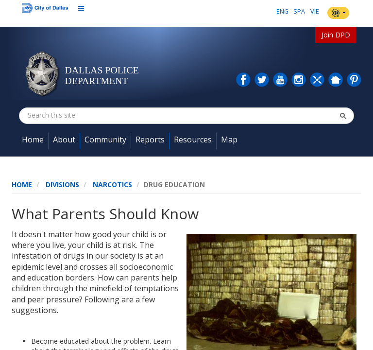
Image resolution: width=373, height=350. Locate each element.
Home (22, 184)
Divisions (62, 184)
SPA (299, 11)
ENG (282, 11)
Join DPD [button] (336, 34)
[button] (343, 116)
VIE (314, 11)
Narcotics (112, 184)
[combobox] (76, 115)
